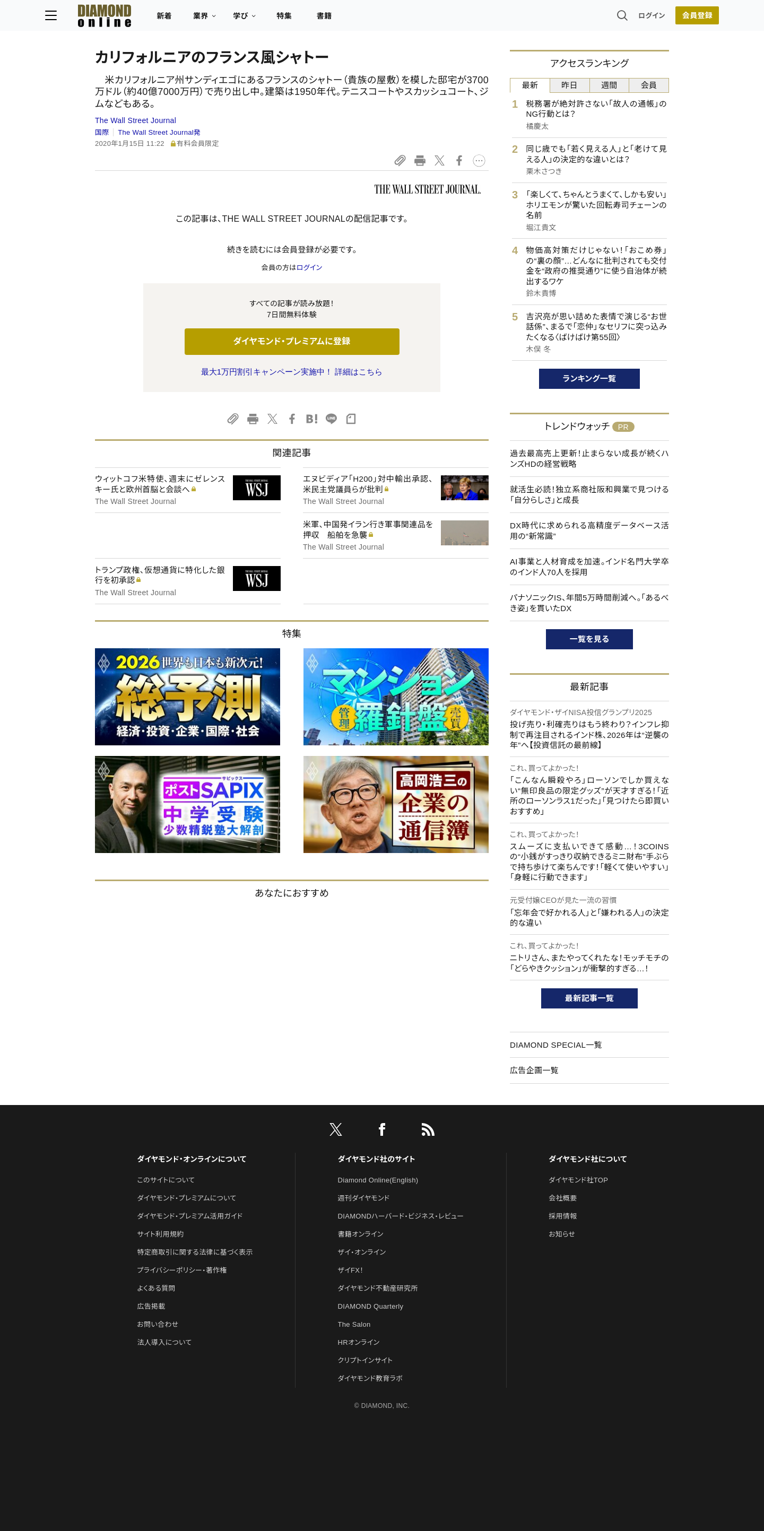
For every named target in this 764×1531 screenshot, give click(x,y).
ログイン (601, 18)
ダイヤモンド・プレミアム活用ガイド (189, 1216)
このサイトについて (166, 1180)
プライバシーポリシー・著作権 (182, 1270)
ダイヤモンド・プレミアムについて (186, 1198)
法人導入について (164, 1342)
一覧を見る (590, 638)
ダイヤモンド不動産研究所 (378, 1288)
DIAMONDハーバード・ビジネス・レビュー (401, 1216)
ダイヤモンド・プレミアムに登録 (291, 341)
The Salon (354, 1324)
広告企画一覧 (534, 1070)
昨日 (569, 85)
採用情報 (563, 1216)
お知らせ (562, 1234)
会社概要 (563, 1198)
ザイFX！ (351, 1270)
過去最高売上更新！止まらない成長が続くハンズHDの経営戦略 (589, 458)
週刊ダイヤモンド (364, 1198)
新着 (214, 19)
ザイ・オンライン (362, 1252)
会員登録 (647, 18)
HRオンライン (359, 1342)
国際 (102, 132)
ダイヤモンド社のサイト (376, 1159)
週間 (609, 85)
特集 (334, 19)
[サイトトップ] (144, 18)
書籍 (374, 19)
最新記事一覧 (589, 998)
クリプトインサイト (365, 1360)
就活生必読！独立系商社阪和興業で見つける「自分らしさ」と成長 (589, 494)
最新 (530, 85)
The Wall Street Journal (135, 120)
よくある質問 (156, 1288)
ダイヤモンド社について (588, 1159)
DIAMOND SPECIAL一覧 (556, 1044)
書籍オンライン (361, 1234)
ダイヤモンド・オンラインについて (191, 1159)
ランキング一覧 (590, 378)
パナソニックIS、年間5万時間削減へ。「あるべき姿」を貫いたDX (589, 603)
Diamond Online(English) (378, 1180)
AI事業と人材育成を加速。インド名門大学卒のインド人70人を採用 (589, 567)
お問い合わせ (157, 1324)
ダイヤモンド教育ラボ (370, 1378)
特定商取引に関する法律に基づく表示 (195, 1252)
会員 (649, 85)
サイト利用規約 (160, 1234)
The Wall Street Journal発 (159, 132)
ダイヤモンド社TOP (578, 1180)
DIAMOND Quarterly (371, 1306)
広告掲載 (151, 1306)
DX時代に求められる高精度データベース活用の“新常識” (589, 531)
